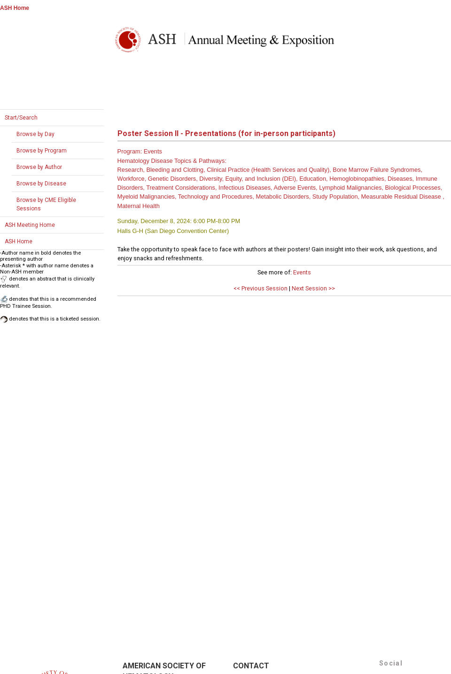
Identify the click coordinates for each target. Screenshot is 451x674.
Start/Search (21, 117)
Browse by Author (39, 167)
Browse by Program (41, 150)
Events (302, 272)
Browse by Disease (41, 183)
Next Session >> (313, 288)
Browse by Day (35, 134)
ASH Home (14, 8)
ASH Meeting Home (30, 225)
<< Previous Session (260, 288)
